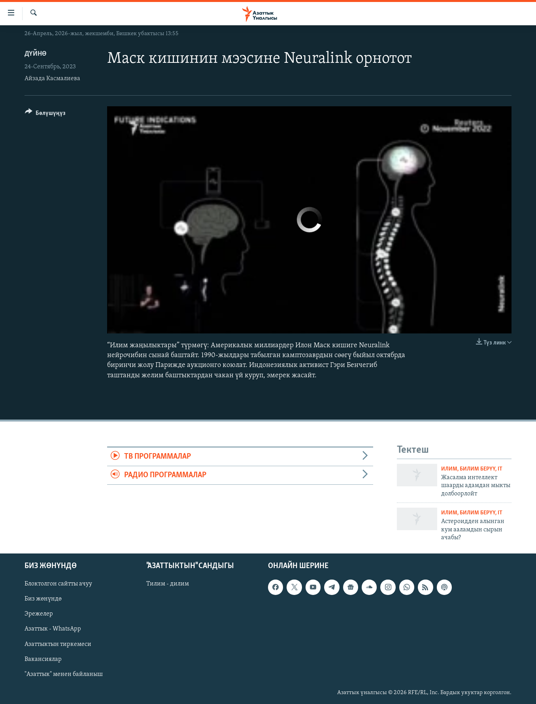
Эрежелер (39, 614)
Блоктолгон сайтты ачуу (58, 584)
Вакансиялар (43, 659)
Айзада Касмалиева (52, 78)
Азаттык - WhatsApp (53, 629)
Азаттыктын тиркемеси (58, 644)
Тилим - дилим (167, 584)
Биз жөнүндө (43, 599)
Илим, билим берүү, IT (471, 469)
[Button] (45, 114)
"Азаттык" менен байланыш (64, 674)
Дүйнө (36, 54)
